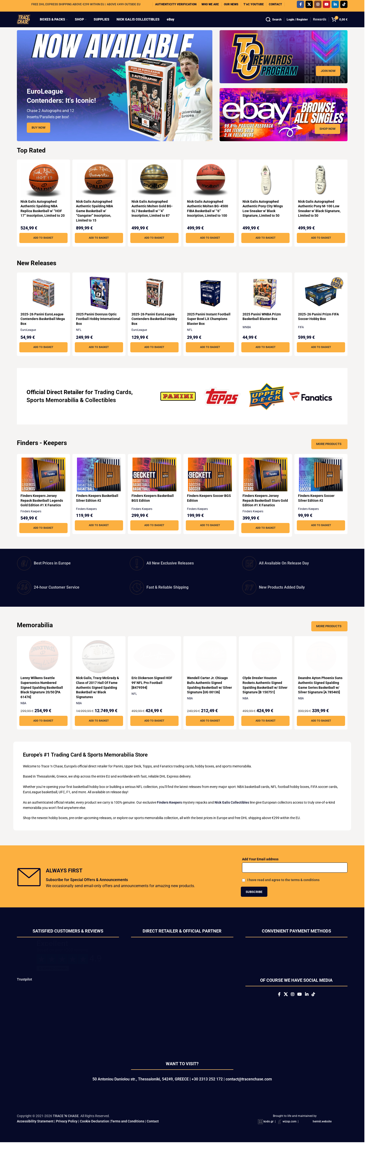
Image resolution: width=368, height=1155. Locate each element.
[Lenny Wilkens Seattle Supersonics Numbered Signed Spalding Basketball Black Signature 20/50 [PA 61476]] (42, 666)
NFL (79, 339)
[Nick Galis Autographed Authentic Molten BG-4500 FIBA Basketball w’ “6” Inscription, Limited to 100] (210, 189)
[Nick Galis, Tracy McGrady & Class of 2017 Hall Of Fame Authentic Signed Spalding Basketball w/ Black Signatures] (98, 666)
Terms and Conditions (127, 1134)
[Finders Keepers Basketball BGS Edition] (154, 484)
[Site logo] (28, 24)
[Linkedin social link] (335, 5)
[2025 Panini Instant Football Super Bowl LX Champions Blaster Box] (210, 302)
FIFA (303, 336)
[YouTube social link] (326, 5)
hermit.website (322, 1134)
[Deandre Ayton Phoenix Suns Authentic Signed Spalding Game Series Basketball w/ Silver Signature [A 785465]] (322, 666)
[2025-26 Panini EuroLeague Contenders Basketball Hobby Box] (154, 302)
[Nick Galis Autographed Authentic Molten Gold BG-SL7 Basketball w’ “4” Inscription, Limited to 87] (154, 189)
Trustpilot (24, 989)
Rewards (319, 24)
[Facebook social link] (300, 5)
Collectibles (100, 409)
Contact (153, 1134)
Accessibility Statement (35, 1134)
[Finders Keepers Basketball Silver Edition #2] (98, 484)
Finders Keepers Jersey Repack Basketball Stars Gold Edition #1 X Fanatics (264, 509)
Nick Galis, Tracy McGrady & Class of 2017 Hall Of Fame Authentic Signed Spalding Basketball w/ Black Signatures (97, 696)
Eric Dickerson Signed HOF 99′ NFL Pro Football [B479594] (152, 692)
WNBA (248, 336)
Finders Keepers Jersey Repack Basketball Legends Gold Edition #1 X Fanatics (42, 509)
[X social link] (309, 5)
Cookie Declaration (94, 1134)
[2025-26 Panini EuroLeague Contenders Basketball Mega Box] (42, 302)
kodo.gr (268, 1134)
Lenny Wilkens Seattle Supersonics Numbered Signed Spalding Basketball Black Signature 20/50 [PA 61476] (42, 696)
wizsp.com (289, 1134)
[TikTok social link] (343, 5)
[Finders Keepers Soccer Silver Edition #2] (322, 484)
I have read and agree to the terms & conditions (283, 889)
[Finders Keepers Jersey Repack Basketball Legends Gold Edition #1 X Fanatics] (42, 484)
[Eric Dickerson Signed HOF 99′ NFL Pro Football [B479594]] (154, 666)
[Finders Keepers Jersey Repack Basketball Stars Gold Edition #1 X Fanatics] (266, 484)
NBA (23, 712)
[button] (42, 247)
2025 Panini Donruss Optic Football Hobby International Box (96, 328)
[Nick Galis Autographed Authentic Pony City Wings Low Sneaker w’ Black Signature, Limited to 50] (266, 189)
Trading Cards (112, 401)
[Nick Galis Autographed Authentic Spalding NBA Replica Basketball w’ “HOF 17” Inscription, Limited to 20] (42, 189)
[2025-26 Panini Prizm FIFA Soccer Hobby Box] (322, 302)
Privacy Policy (66, 1134)
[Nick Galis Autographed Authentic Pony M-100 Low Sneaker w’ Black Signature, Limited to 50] (322, 189)
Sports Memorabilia (52, 409)
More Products (328, 453)
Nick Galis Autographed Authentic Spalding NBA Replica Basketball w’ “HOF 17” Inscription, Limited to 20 (41, 220)
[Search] (273, 24)
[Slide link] (114, 95)
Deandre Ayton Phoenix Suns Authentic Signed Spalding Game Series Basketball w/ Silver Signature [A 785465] (318, 696)
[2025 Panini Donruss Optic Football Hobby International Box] (98, 302)
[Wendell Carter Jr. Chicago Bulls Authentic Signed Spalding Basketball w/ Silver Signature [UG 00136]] (210, 666)
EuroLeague (28, 339)
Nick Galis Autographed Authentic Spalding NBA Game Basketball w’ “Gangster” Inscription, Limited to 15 (94, 220)
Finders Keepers (31, 520)
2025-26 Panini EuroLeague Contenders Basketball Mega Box (42, 328)
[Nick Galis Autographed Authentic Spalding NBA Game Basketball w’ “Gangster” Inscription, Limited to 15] (98, 189)
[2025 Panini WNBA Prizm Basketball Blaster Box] (266, 302)
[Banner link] (283, 66)
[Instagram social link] (317, 5)
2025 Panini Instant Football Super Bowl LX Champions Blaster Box (210, 328)
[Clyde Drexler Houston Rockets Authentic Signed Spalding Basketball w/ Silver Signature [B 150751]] (266, 666)
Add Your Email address (260, 868)
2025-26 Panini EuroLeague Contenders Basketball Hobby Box (153, 328)
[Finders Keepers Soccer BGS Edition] (210, 484)
